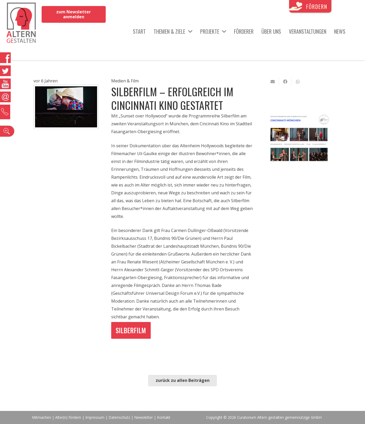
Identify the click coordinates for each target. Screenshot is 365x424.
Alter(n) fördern (68, 417)
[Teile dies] (285, 81)
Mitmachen (41, 417)
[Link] (21, 23)
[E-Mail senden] (272, 81)
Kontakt (163, 417)
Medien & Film (125, 81)
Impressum (94, 417)
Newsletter (144, 417)
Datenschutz (119, 417)
